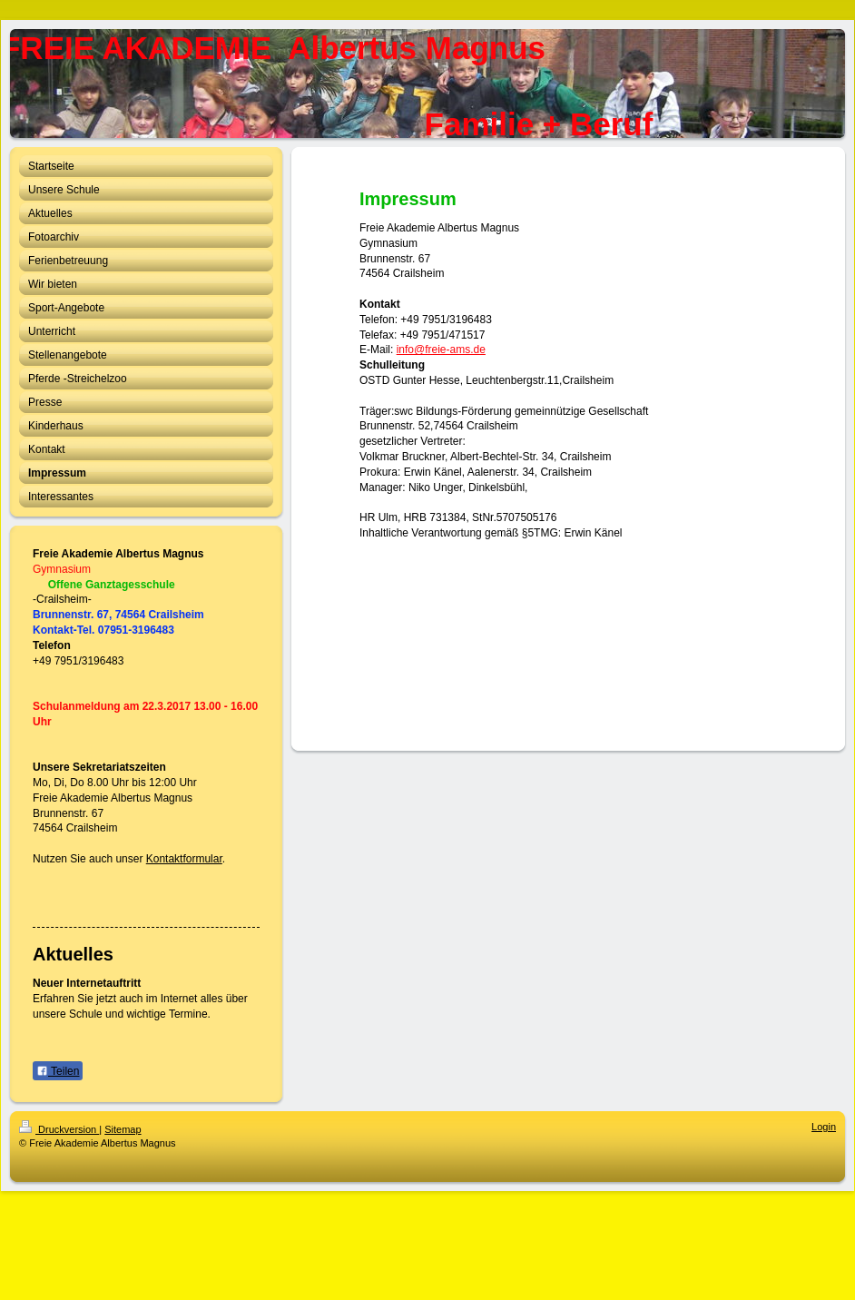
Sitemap (122, 1129)
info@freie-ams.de (441, 349)
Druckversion (59, 1129)
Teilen (57, 1071)
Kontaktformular (184, 858)
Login (823, 1126)
